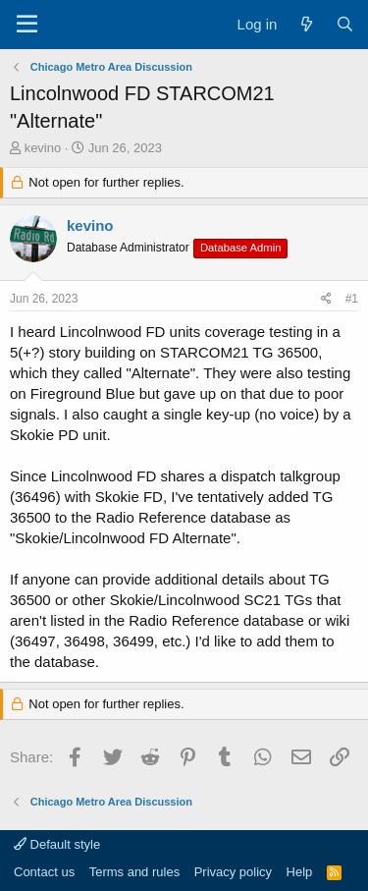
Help (300, 871)
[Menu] (27, 24)
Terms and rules (134, 871)
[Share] (326, 299)
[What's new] (306, 24)
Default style (57, 844)
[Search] (345, 24)
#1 (351, 299)
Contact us (44, 871)
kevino (43, 147)
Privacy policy (233, 871)
